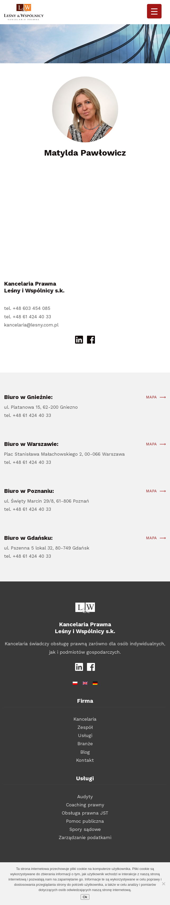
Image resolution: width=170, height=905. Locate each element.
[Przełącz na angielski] (85, 682)
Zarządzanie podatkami (85, 837)
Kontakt (85, 760)
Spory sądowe (85, 829)
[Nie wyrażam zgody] (163, 883)
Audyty (85, 796)
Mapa (151, 399)
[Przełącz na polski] (75, 682)
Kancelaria (85, 719)
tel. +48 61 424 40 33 (27, 316)
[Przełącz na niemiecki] (95, 682)
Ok (85, 897)
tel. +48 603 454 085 (27, 308)
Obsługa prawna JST (85, 813)
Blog (85, 752)
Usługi (85, 735)
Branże (85, 743)
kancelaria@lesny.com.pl (31, 325)
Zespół (85, 727)
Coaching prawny (85, 804)
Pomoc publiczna (85, 821)
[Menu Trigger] (154, 11)
